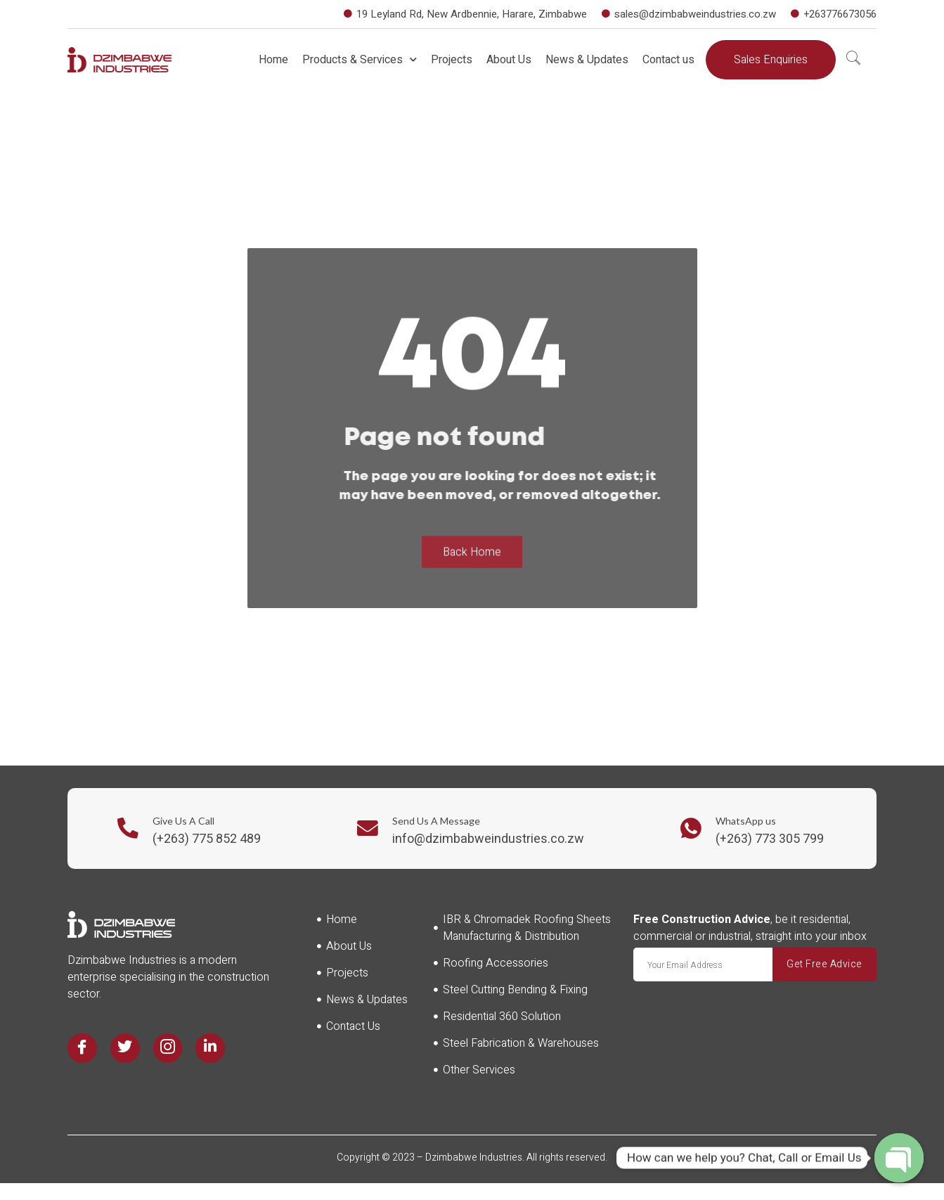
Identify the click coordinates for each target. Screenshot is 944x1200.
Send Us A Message (436, 821)
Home (273, 59)
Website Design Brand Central (472, 1174)
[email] (702, 964)
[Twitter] (125, 1048)
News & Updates (586, 59)
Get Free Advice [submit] (824, 964)
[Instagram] (168, 1048)
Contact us (668, 59)
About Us (508, 59)
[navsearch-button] (853, 60)
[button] (771, 59)
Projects (451, 59)
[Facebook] (82, 1048)
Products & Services (359, 59)
